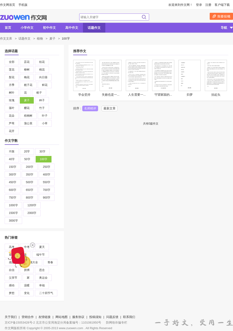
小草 (45, 123)
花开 (11, 131)
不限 (11, 151)
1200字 (32, 205)
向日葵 (43, 77)
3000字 (13, 220)
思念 (42, 270)
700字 (46, 190)
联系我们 (129, 317)
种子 (42, 100)
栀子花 (28, 85)
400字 (46, 174)
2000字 (32, 213)
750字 (12, 197)
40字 (12, 159)
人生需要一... (137, 94)
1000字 (13, 205)
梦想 (11, 293)
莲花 (11, 69)
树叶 (11, 92)
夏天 (42, 247)
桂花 (42, 62)
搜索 (144, 17)
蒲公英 (28, 123)
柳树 (27, 69)
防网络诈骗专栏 (116, 322)
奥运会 (43, 277)
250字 (46, 167)
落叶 (11, 108)
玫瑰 (11, 100)
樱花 (27, 108)
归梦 (190, 94)
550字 (46, 182)
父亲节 (13, 277)
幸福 (42, 285)
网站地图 (61, 317)
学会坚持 (84, 94)
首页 (8, 28)
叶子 (45, 115)
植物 (40, 38)
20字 (27, 151)
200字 (29, 167)
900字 (46, 197)
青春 (50, 262)
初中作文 (49, 28)
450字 (12, 182)
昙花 (27, 62)
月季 (11, 85)
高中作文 (71, 28)
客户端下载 (222, 5)
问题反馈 (112, 317)
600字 (12, 190)
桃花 (42, 69)
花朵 (11, 115)
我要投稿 (221, 16)
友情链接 (44, 317)
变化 (27, 293)
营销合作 (28, 317)
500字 (29, 182)
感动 (11, 285)
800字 (29, 197)
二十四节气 (46, 293)
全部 (11, 62)
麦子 (52, 38)
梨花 (11, 77)
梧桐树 (28, 115)
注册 (208, 5)
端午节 (40, 254)
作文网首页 (7, 5)
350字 (29, 174)
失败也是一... (111, 94)
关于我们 (11, 317)
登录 (199, 5)
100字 (43, 159)
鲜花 (45, 85)
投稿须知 (95, 317)
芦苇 (11, 123)
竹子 (42, 108)
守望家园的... (163, 94)
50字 (27, 159)
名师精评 (90, 108)
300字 (12, 174)
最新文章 (109, 108)
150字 (12, 167)
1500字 (13, 213)
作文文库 (6, 38)
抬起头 (215, 94)
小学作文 (27, 28)
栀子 (39, 92)
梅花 (27, 77)
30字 (42, 151)
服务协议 (78, 317)
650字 (29, 190)
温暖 (27, 285)
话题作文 (94, 28)
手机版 (22, 5)
